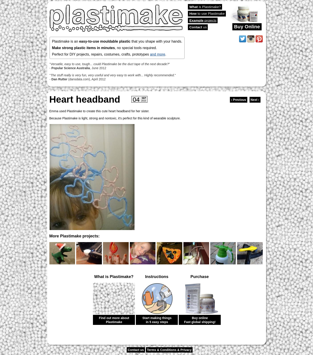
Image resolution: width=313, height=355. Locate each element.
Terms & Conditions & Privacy (169, 350)
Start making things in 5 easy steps (157, 320)
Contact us (136, 350)
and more (157, 54)
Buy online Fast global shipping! (200, 320)
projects (202, 20)
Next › (255, 100)
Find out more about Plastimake (114, 320)
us (198, 27)
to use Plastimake (207, 13)
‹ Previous (238, 100)
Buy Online (247, 26)
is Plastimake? (205, 7)
